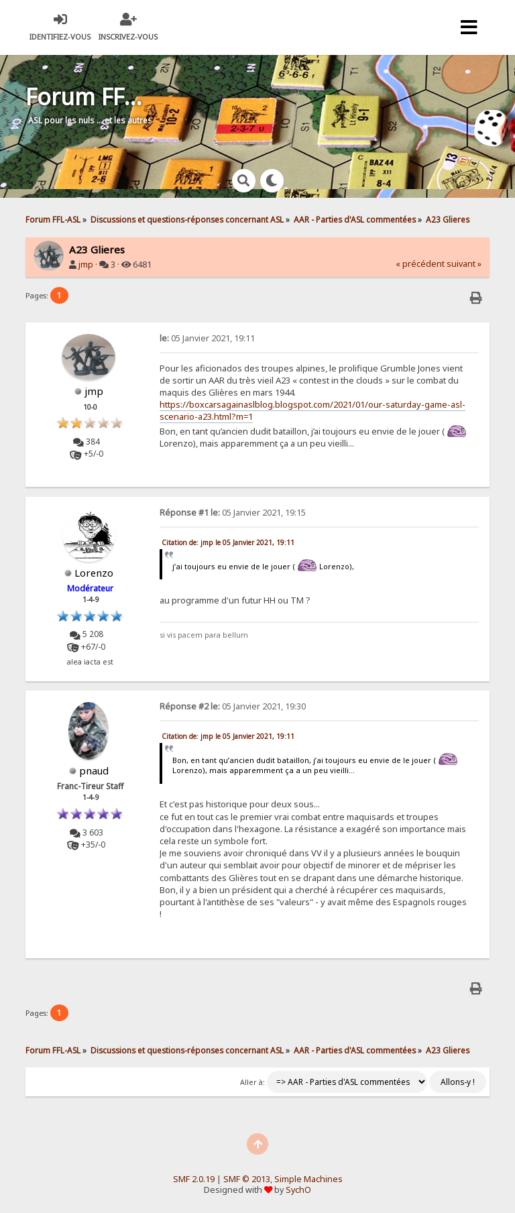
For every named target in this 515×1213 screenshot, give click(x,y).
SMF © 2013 (246, 1179)
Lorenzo (93, 572)
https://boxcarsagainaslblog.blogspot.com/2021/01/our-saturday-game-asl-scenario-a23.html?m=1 (312, 410)
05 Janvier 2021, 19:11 (207, 338)
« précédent (420, 264)
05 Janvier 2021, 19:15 (233, 512)
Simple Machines (308, 1179)
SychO (298, 1190)
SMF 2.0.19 (194, 1179)
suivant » (464, 264)
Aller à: (252, 1082)
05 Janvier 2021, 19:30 (233, 706)
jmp (85, 264)
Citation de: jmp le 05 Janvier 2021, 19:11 (228, 542)
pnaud (94, 770)
